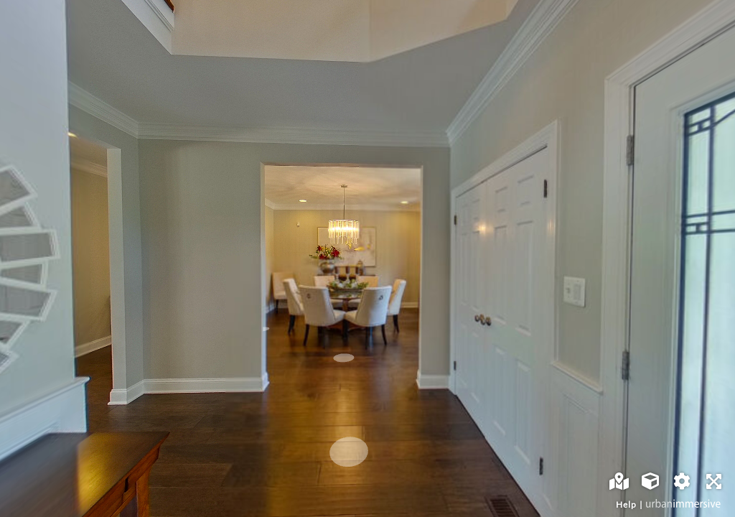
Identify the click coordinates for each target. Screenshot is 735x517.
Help (626, 504)
